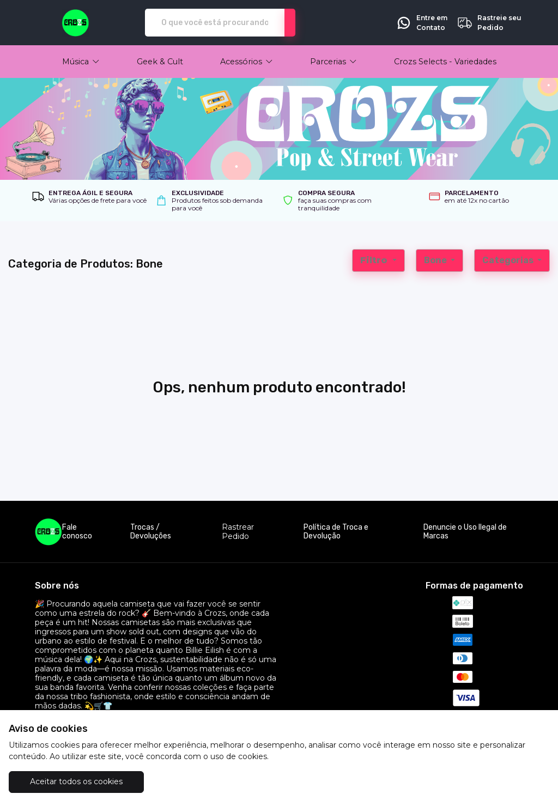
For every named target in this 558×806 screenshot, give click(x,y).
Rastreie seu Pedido (489, 23)
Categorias (508, 260)
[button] (81, 61)
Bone (436, 260)
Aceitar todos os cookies (76, 781)
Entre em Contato (421, 23)
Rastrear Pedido (238, 532)
